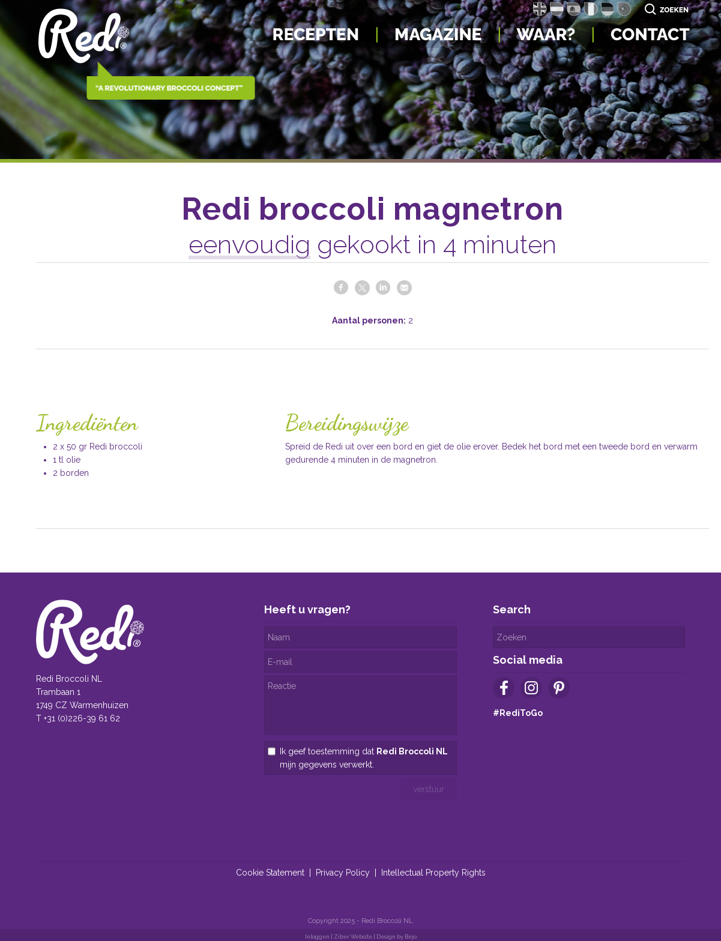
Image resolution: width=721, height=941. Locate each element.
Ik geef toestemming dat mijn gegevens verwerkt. (364, 758)
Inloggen (317, 937)
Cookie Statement (270, 872)
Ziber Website (353, 937)
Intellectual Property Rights (433, 872)
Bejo (411, 937)
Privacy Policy (343, 872)
